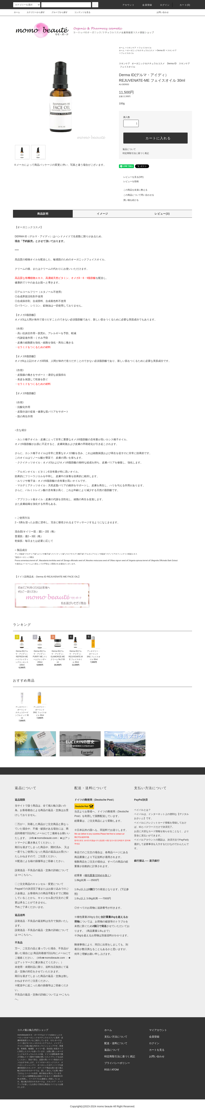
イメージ (102, 213)
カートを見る (156, 1049)
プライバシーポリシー (117, 1063)
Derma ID (161, 50)
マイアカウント (158, 1030)
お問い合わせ (160, 12)
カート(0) (182, 5)
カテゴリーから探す (33, 12)
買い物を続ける (129, 200)
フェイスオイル (145, 48)
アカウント (126, 5)
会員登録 (145, 5)
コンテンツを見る (80, 12)
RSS (107, 1069)
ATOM (115, 1069)
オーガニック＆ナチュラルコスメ (140, 50)
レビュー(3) (162, 213)
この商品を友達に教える (133, 190)
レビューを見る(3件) (131, 177)
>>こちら (23, 874)
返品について (129, 149)
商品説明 (43, 213)
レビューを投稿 (129, 181)
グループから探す (57, 12)
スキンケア (131, 48)
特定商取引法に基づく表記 (136, 153)
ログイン (163, 5)
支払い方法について (115, 1036)
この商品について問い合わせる (136, 195)
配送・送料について (115, 1043)
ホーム (17, 12)
